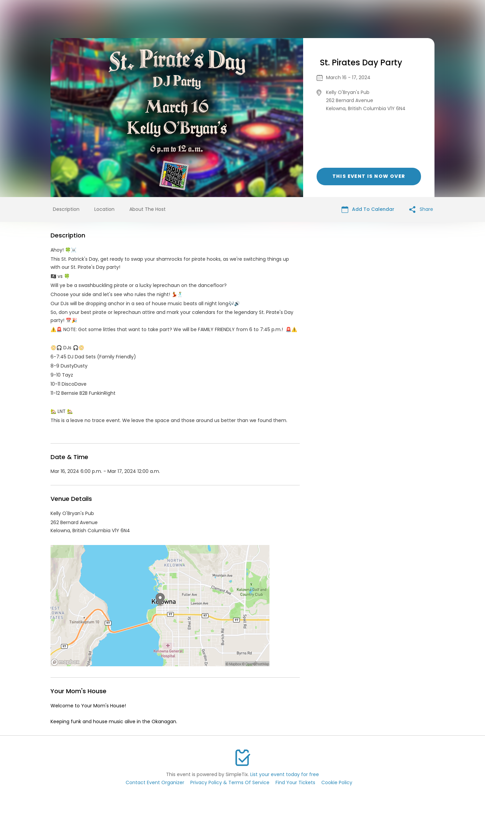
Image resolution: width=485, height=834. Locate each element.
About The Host (147, 209)
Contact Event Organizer (155, 782)
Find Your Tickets (295, 782)
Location (104, 209)
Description (66, 209)
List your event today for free (284, 774)
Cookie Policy (336, 782)
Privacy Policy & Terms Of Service (229, 782)
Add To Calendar (368, 209)
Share (421, 209)
